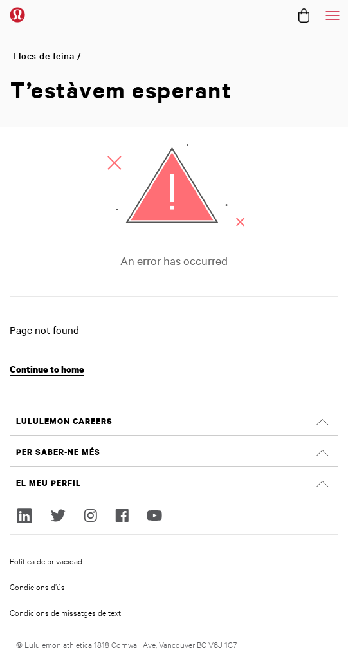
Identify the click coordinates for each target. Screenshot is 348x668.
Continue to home (47, 369)
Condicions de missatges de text (65, 612)
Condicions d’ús (37, 586)
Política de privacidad (46, 560)
